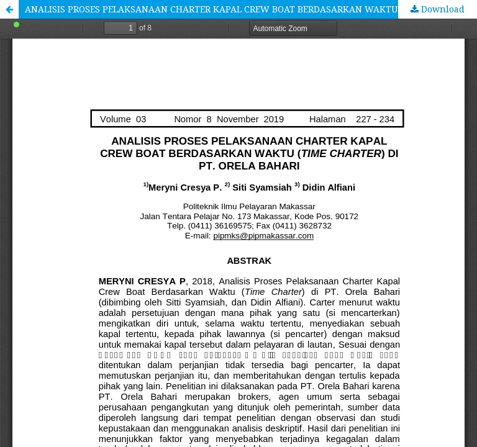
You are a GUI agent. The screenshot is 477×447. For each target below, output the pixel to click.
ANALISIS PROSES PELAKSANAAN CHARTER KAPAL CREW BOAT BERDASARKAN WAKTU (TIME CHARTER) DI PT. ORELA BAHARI (251, 9)
